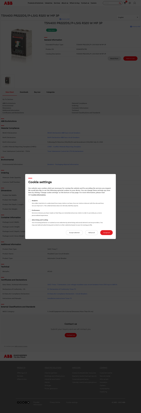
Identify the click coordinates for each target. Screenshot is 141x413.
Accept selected (74, 232)
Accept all (106, 232)
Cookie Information (38, 195)
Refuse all (92, 232)
